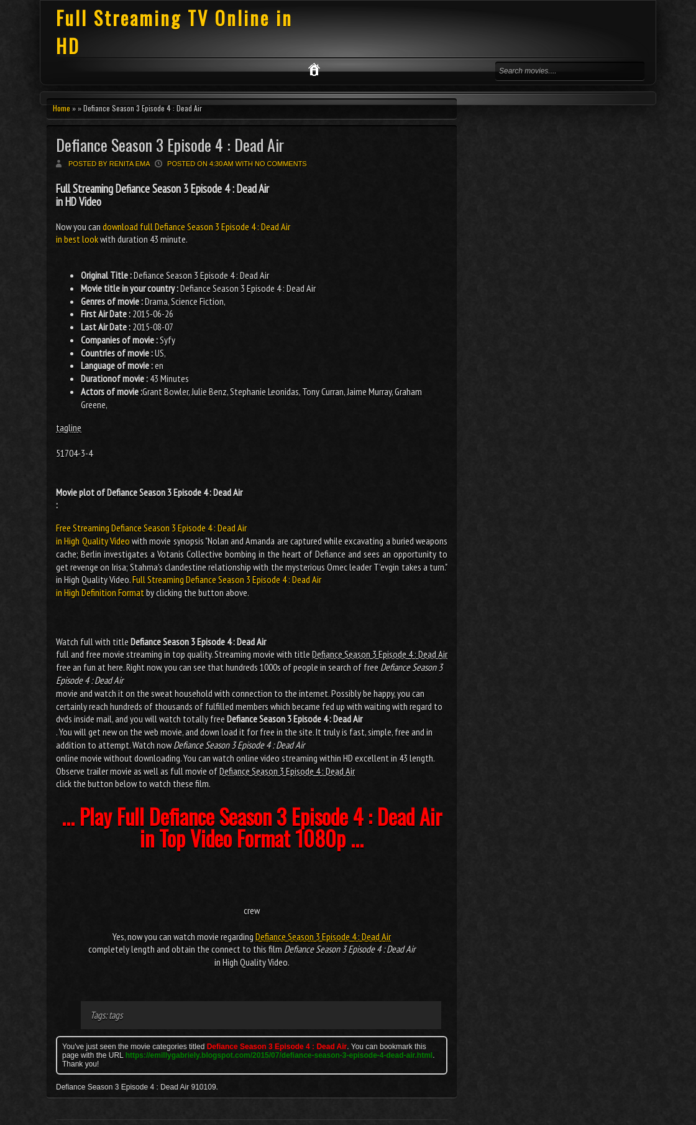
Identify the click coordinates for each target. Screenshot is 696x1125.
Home (61, 108)
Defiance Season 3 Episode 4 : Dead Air (170, 145)
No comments (281, 163)
